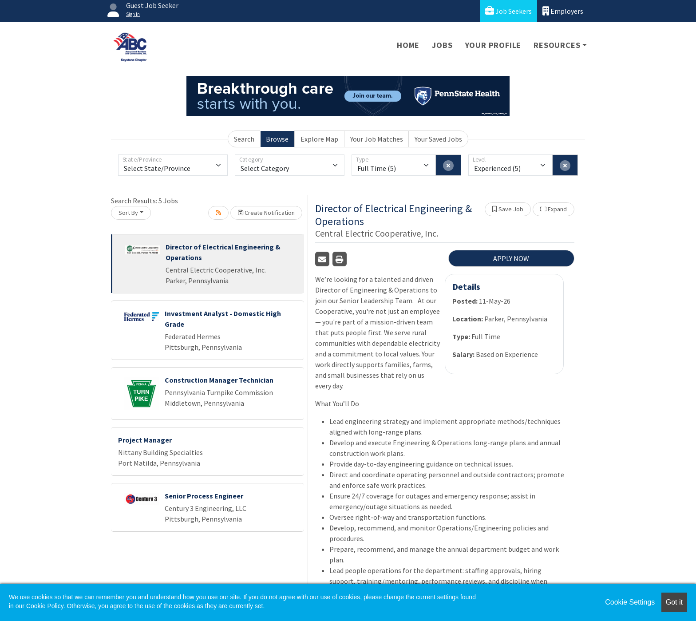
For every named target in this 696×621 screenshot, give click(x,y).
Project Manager (145, 439)
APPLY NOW (511, 258)
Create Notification (266, 213)
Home (408, 45)
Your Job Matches (376, 138)
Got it (674, 602)
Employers (562, 10)
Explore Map (319, 138)
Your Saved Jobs (438, 138)
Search (244, 138)
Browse (277, 138)
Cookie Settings (630, 602)
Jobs (442, 45)
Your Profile (493, 45)
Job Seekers (508, 10)
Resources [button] (557, 45)
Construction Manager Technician (219, 380)
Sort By (128, 213)
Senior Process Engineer (204, 495)
